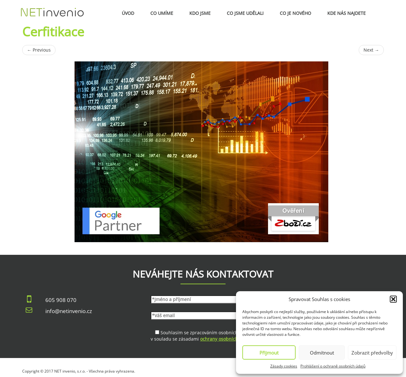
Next (371, 50)
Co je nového (295, 13)
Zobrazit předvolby (372, 352)
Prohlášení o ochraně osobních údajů (332, 366)
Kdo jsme (200, 13)
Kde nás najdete (346, 13)
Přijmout (268, 352)
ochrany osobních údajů (226, 339)
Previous (39, 50)
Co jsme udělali (245, 13)
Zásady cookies (283, 366)
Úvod (128, 13)
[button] (393, 299)
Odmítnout (322, 352)
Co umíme (161, 13)
